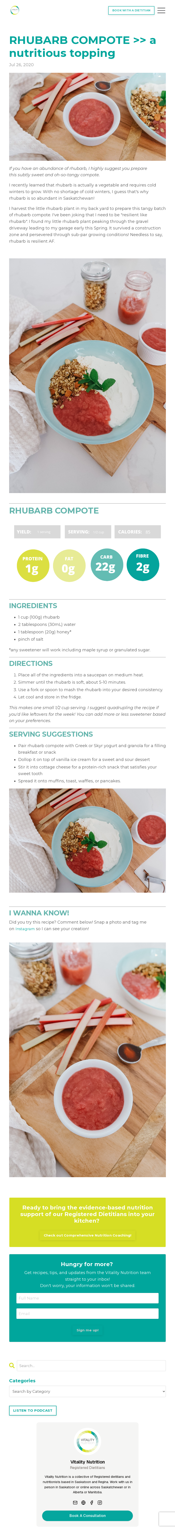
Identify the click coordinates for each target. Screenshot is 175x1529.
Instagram (25, 928)
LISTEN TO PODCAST (34, 1413)
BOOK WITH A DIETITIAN (130, 10)
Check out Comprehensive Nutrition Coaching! (87, 1235)
